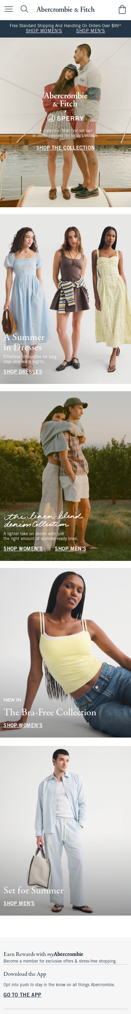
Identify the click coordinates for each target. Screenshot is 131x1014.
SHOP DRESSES (22, 372)
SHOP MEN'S (90, 31)
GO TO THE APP (22, 995)
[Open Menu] (7, 9)
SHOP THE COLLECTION (65, 148)
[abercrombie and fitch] (65, 9)
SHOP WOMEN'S (44, 31)
